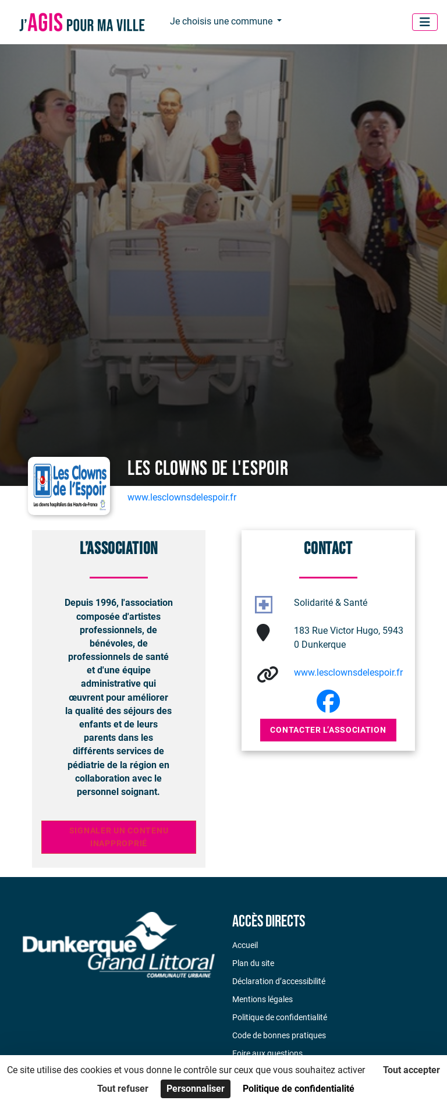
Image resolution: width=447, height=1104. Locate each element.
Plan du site (253, 963)
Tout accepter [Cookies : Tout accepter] (411, 1069)
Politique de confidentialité (279, 1017)
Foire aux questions (267, 1053)
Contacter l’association (328, 729)
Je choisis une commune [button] (222, 21)
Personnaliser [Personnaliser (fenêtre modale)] (195, 1088)
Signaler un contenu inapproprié (119, 837)
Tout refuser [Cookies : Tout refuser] (122, 1088)
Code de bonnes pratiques (279, 1035)
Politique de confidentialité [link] (298, 1088)
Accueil (245, 945)
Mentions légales (262, 999)
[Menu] (425, 22)
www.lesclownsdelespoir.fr (181, 497)
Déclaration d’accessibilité (278, 981)
